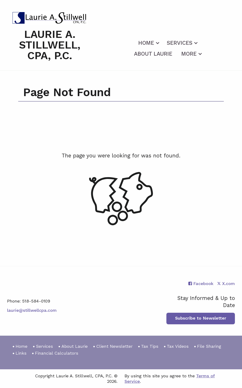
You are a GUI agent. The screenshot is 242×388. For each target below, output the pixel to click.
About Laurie (153, 54)
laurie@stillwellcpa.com (32, 310)
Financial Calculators (56, 353)
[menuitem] (148, 42)
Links (21, 353)
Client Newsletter (114, 346)
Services (179, 43)
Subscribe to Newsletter (200, 318)
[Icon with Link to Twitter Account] (226, 283)
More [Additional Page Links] (189, 54)
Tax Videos (178, 346)
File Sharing (209, 346)
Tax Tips (149, 346)
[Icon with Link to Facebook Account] (200, 283)
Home (146, 43)
